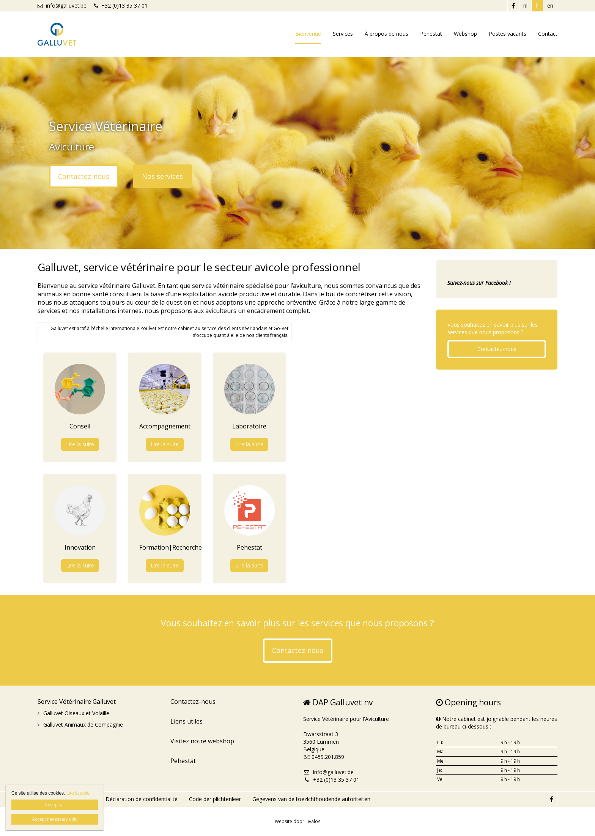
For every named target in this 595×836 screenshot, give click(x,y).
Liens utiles (186, 721)
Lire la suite (80, 444)
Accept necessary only (54, 819)
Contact (547, 33)
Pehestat (431, 33)
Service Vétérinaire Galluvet (77, 701)
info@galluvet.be (62, 5)
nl (525, 5)
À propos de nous (386, 33)
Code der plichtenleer (215, 799)
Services (343, 33)
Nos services (162, 176)
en (550, 5)
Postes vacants (507, 33)
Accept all (55, 805)
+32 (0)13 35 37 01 (121, 5)
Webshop (465, 33)
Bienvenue (308, 33)
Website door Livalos (297, 821)
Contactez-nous (83, 176)
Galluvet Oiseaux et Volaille (76, 713)
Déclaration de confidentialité (141, 799)
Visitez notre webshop (202, 741)
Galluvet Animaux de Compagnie (83, 724)
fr (537, 5)
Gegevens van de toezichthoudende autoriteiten (311, 799)
